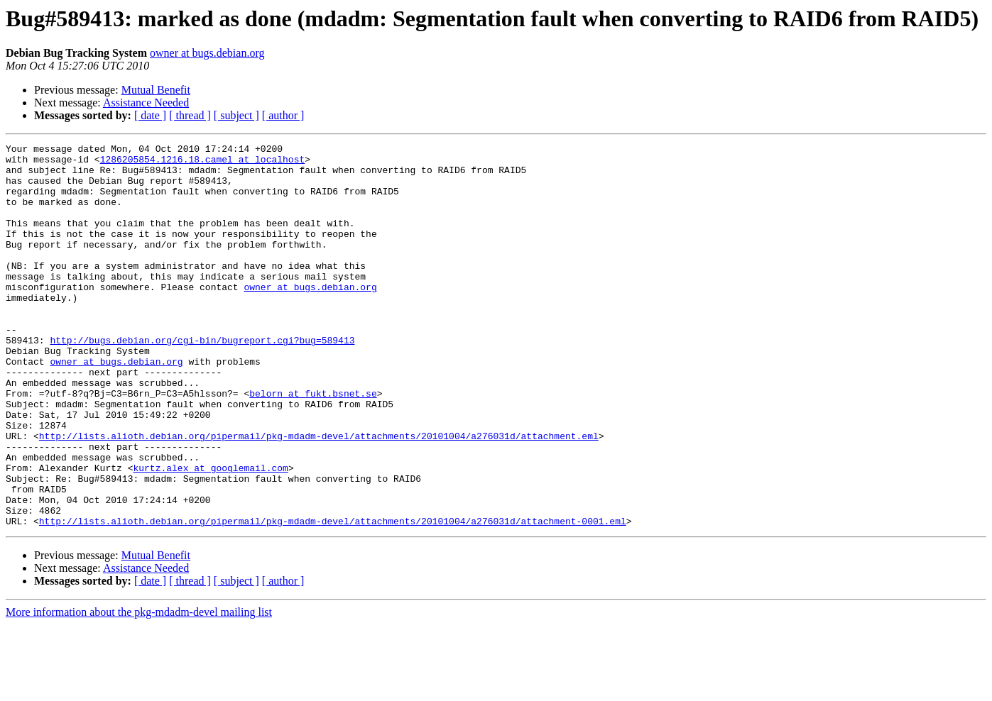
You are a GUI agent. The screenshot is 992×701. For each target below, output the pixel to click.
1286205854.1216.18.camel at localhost (202, 163)
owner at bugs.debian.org (207, 53)
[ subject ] (236, 115)
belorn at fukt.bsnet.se (312, 444)
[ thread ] (190, 115)
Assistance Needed (146, 102)
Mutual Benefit (155, 90)
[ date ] (150, 115)
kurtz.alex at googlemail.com (210, 533)
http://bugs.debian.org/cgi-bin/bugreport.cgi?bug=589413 (202, 380)
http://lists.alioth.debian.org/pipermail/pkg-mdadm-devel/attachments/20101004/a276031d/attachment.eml (319, 495)
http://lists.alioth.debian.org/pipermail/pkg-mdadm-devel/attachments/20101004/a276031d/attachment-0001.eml (332, 597)
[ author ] (283, 115)
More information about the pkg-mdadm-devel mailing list (139, 689)
